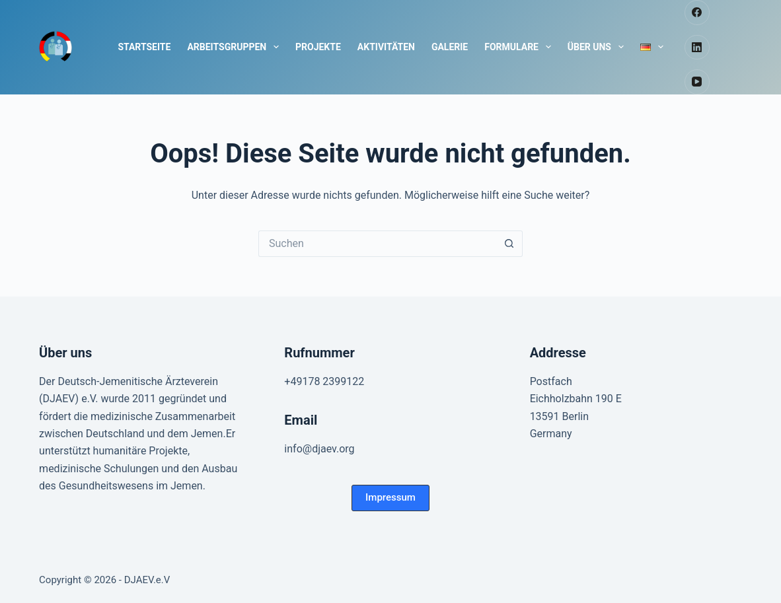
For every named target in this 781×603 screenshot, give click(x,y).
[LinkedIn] (697, 47)
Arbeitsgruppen (235, 47)
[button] (390, 498)
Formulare (520, 47)
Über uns (598, 47)
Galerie (449, 47)
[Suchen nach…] (377, 244)
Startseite (144, 47)
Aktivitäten (386, 47)
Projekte (318, 47)
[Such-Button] (509, 244)
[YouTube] (697, 81)
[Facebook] (697, 12)
